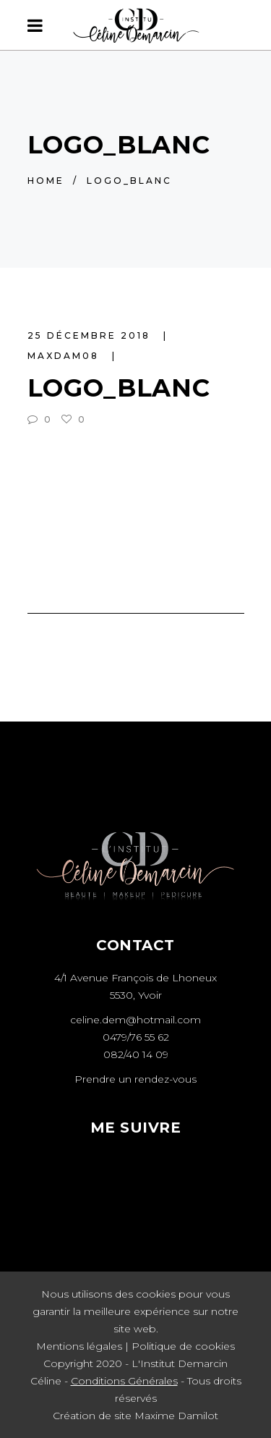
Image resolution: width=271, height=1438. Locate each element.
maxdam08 (65, 355)
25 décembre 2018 (91, 335)
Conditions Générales (124, 1380)
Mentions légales (79, 1346)
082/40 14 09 (135, 1054)
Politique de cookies (183, 1346)
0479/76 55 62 (136, 1037)
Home (45, 180)
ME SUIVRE (135, 1127)
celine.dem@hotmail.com (135, 1019)
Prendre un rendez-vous (135, 1079)
